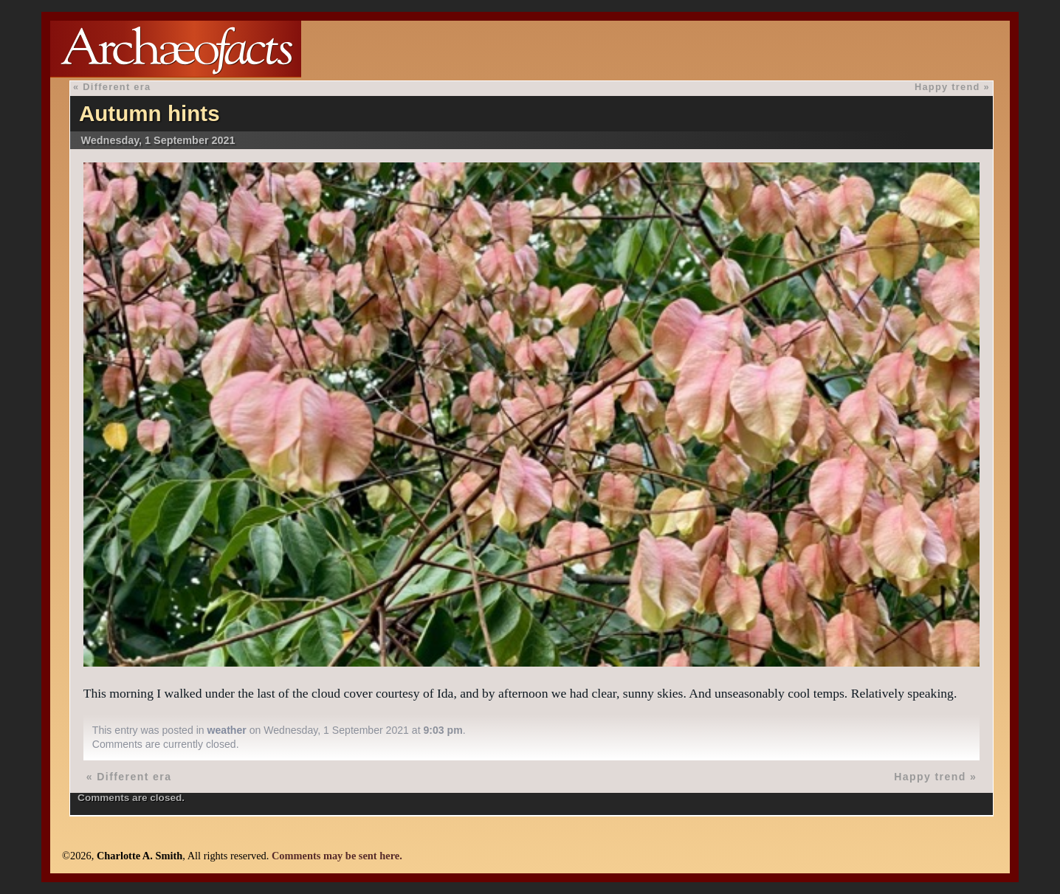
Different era (117, 86)
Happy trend (947, 86)
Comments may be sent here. (337, 856)
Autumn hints (149, 113)
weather (227, 730)
